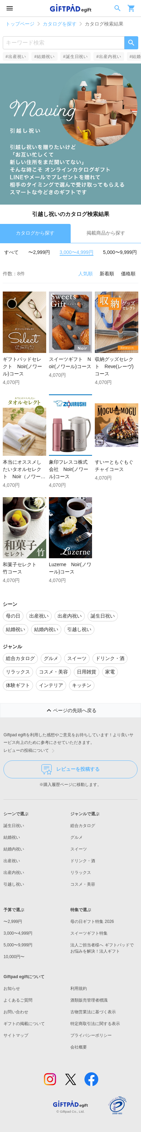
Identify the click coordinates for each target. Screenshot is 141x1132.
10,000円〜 (13, 956)
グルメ (76, 837)
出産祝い (11, 860)
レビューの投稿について (30, 751)
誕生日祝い (13, 825)
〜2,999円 (39, 252)
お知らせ (11, 988)
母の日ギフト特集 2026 (92, 921)
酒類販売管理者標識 (89, 1000)
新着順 (107, 273)
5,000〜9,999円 (120, 252)
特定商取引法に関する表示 (95, 1023)
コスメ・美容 (82, 884)
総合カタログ (82, 825)
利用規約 (78, 988)
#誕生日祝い (75, 56)
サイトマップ (15, 1035)
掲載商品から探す (106, 233)
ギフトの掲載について (24, 1023)
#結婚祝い (44, 56)
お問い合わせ (15, 1012)
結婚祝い (11, 837)
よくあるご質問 (17, 1000)
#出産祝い (16, 56)
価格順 (128, 273)
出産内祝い (13, 872)
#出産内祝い (108, 56)
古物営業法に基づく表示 (93, 1012)
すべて (11, 252)
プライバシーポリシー (91, 1035)
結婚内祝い (13, 849)
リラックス (80, 872)
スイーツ (78, 849)
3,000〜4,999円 (76, 252)
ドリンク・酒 (82, 860)
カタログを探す (60, 24)
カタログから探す (35, 233)
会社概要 (78, 1047)
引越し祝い (13, 884)
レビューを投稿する (70, 769)
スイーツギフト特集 (89, 933)
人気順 (85, 273)
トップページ (20, 24)
